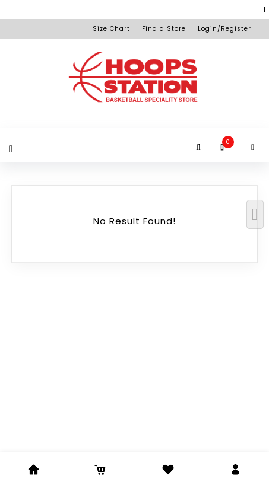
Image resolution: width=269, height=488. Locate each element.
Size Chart (111, 28)
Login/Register (224, 28)
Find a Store (164, 28)
